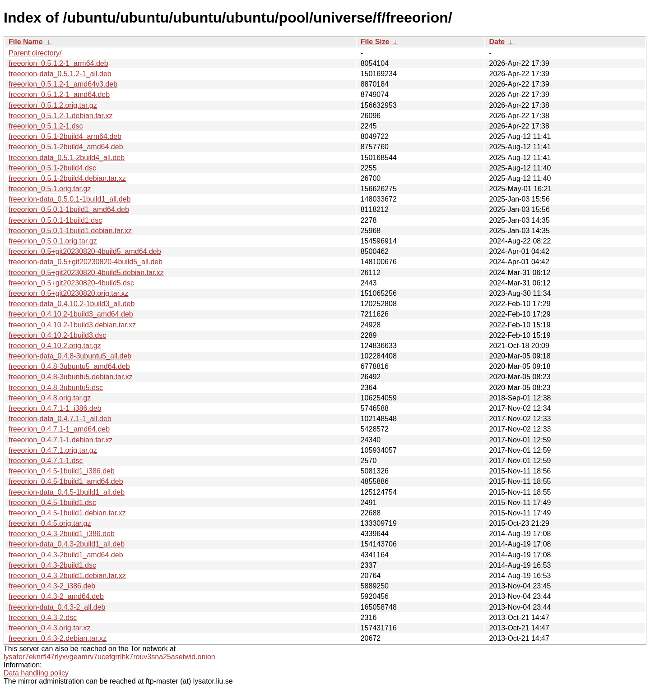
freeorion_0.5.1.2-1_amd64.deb (59, 94)
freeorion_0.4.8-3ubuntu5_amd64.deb (69, 366)
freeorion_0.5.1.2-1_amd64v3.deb (63, 84)
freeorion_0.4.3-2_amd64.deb (56, 596)
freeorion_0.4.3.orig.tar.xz (49, 628)
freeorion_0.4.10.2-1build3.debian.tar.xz (72, 325)
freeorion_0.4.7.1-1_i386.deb (55, 408)
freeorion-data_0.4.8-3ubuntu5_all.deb (70, 356)
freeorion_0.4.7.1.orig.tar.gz (53, 450)
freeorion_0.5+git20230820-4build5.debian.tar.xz (86, 272)
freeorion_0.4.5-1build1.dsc (52, 502)
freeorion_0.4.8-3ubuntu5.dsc (56, 387)
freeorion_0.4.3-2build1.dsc (52, 565)
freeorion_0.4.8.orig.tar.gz (50, 398)
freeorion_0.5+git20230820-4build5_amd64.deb (85, 251)
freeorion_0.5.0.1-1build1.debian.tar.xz (70, 230)
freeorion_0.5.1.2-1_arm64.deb (58, 63)
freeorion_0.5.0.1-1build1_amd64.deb (69, 209)
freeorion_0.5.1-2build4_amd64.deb (66, 147)
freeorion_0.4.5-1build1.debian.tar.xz (67, 513)
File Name (26, 42)
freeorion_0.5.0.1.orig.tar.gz (53, 241)
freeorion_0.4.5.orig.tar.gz (50, 523)
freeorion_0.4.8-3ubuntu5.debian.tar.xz (71, 377)
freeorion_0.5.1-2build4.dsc (52, 168)
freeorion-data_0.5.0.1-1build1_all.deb (69, 199)
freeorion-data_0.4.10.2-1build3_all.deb (72, 304)
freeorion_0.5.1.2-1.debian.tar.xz (60, 115)
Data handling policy (36, 673)
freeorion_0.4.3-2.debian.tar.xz (58, 638)
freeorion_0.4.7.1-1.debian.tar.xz (60, 440)
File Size (375, 42)
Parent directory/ (35, 53)
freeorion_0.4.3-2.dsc (43, 617)
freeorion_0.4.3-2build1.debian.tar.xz (67, 575)
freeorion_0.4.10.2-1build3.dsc (57, 335)
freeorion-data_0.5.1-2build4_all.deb (67, 157)
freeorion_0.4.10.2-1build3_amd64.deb (71, 314)
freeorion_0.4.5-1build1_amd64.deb (66, 481)
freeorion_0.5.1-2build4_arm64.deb (65, 136)
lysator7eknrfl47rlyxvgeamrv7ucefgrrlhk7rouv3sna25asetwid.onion (109, 657)
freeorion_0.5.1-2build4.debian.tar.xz (67, 178)
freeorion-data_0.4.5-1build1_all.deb (67, 492)
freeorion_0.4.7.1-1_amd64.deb (59, 429)
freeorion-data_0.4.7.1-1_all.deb (60, 419)
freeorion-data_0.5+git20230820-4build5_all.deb (85, 262)
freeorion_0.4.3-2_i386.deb (52, 586)
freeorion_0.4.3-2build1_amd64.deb (66, 555)
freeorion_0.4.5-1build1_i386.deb (62, 471)
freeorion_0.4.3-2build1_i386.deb (62, 533)
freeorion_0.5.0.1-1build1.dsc (55, 220)
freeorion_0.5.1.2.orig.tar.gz (53, 105)
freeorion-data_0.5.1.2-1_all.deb (60, 74)
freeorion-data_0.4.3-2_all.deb (57, 607)
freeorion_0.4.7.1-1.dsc (46, 460)
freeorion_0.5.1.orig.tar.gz (50, 189)
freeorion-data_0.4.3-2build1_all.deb (67, 544)
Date (497, 42)
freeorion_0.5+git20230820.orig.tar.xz (69, 293)
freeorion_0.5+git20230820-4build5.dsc (71, 283)
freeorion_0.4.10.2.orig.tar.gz (55, 345)
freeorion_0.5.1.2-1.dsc (46, 126)
